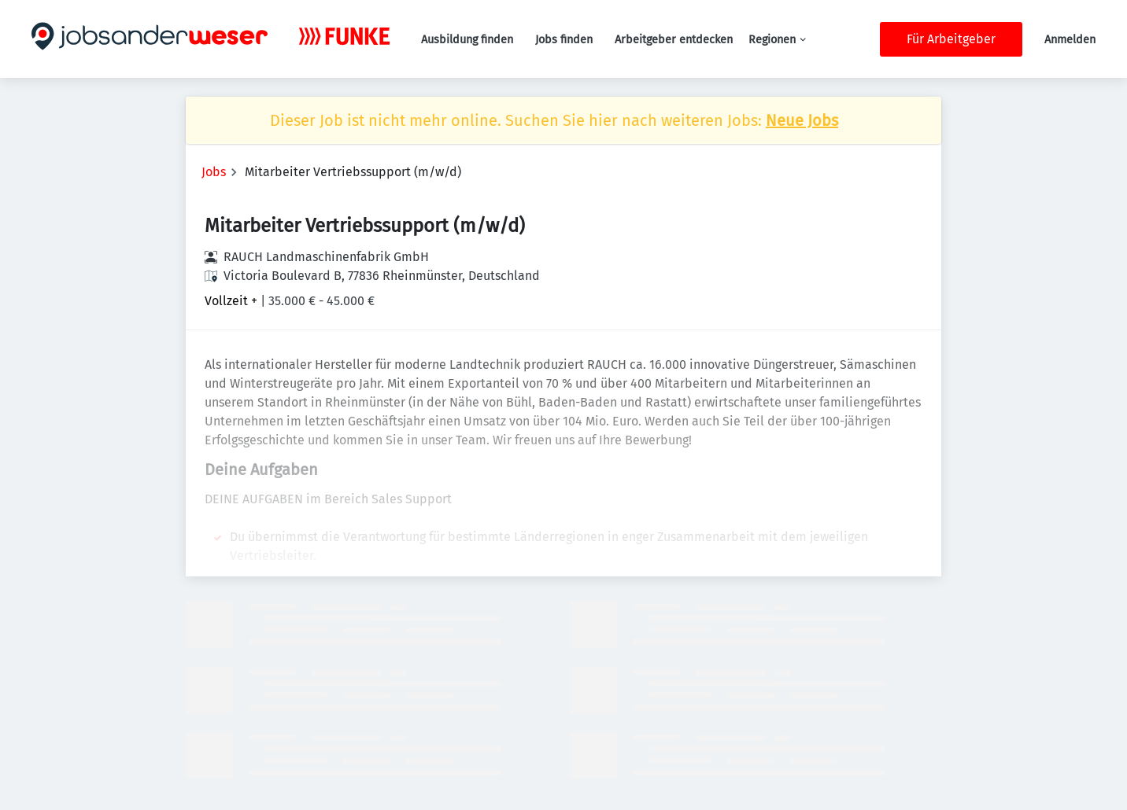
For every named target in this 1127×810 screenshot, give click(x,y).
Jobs (213, 171)
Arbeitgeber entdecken (674, 39)
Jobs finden (564, 39)
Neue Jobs (802, 120)
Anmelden (1070, 39)
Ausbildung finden (467, 39)
